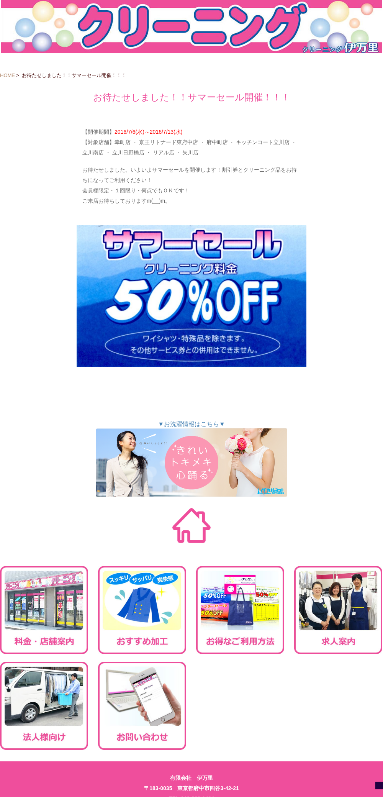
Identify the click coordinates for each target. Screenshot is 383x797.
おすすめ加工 (142, 610)
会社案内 (338, 706)
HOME (7, 75)
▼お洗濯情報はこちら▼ (191, 459)
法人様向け (44, 706)
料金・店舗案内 (44, 610)
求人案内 (338, 610)
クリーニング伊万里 (191, 26)
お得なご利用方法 (240, 610)
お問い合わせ (142, 706)
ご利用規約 (240, 706)
